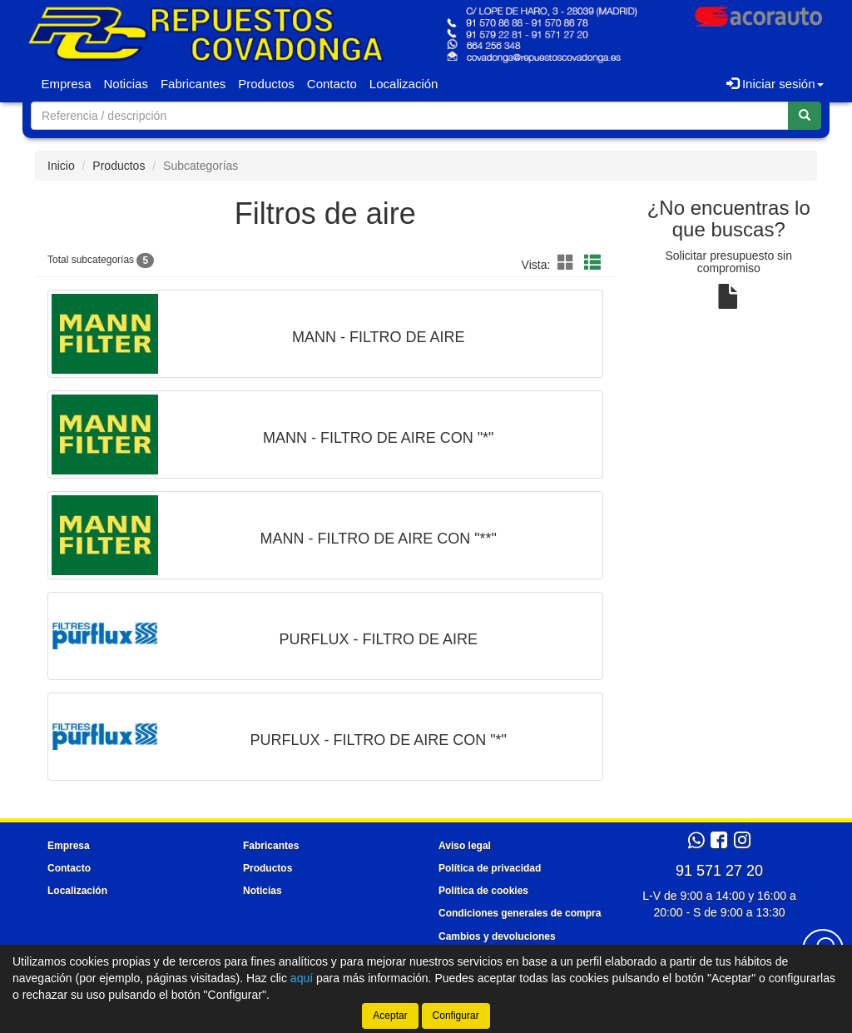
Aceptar (390, 1015)
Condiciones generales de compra (519, 913)
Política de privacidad (489, 868)
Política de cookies (483, 890)
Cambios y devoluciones (497, 936)
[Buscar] (804, 116)
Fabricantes (193, 84)
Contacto (332, 84)
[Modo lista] (592, 263)
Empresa (67, 84)
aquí (301, 978)
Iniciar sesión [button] (775, 84)
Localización (403, 84)
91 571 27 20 (719, 870)
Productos (266, 84)
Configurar (456, 1015)
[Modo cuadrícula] (566, 263)
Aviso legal (464, 846)
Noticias (126, 84)
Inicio (61, 165)
